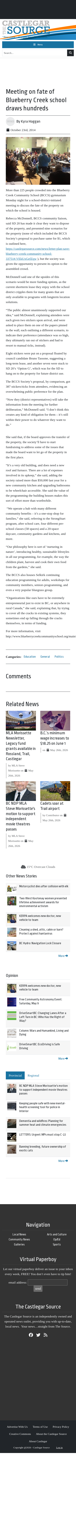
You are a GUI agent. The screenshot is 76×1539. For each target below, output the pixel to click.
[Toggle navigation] (38, 44)
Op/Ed (56, 1239)
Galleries (19, 1244)
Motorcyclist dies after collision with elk (43, 886)
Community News (19, 1239)
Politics (59, 656)
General (45, 656)
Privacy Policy (61, 1426)
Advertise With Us (17, 1426)
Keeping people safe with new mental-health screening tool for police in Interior (42, 1107)
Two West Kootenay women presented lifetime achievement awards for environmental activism (43, 902)
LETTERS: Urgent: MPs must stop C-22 (42, 1134)
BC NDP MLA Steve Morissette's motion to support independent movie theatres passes (43, 1089)
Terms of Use (40, 1426)
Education (30, 656)
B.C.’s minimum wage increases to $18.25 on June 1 (54, 738)
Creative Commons (20, 1433)
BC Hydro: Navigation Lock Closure (40, 943)
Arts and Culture (57, 1234)
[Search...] (34, 53)
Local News (19, 1234)
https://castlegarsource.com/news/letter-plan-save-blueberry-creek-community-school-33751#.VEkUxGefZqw (38, 254)
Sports (57, 1244)
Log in (59, 1447)
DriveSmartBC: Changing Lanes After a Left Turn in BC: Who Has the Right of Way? (42, 1016)
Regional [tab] (33, 1075)
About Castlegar (38, 1441)
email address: (18, 1282)
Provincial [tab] (15, 1075)
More (63, 956)
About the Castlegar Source (51, 1433)
